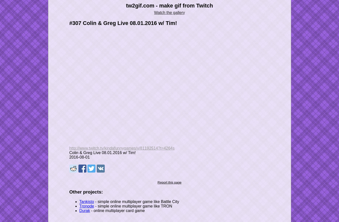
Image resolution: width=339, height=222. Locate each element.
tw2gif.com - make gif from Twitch (169, 5)
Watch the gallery (169, 12)
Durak (84, 211)
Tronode (86, 206)
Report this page (169, 182)
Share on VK (101, 169)
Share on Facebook (82, 169)
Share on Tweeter (91, 169)
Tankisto (86, 202)
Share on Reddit (73, 169)
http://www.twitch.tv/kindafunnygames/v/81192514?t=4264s (122, 148)
